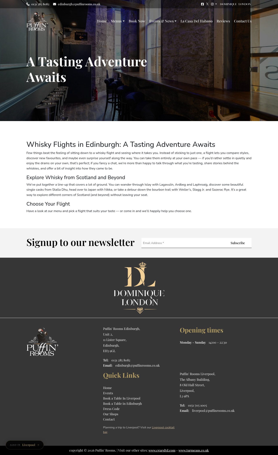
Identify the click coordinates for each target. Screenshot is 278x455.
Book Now (137, 21)
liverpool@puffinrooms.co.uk (213, 410)
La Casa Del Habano (197, 21)
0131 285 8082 (37, 4)
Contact (109, 419)
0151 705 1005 (197, 405)
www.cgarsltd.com (161, 450)
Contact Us (243, 21)
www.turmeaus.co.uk (194, 450)
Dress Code (111, 409)
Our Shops (110, 414)
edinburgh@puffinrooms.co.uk (76, 4)
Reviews (223, 21)
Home (102, 21)
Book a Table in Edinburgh (122, 403)
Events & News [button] (161, 21)
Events (108, 393)
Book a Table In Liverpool (121, 398)
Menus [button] (116, 21)
